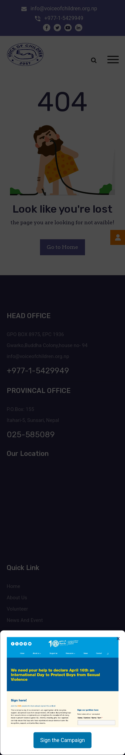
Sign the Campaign (62, 740)
